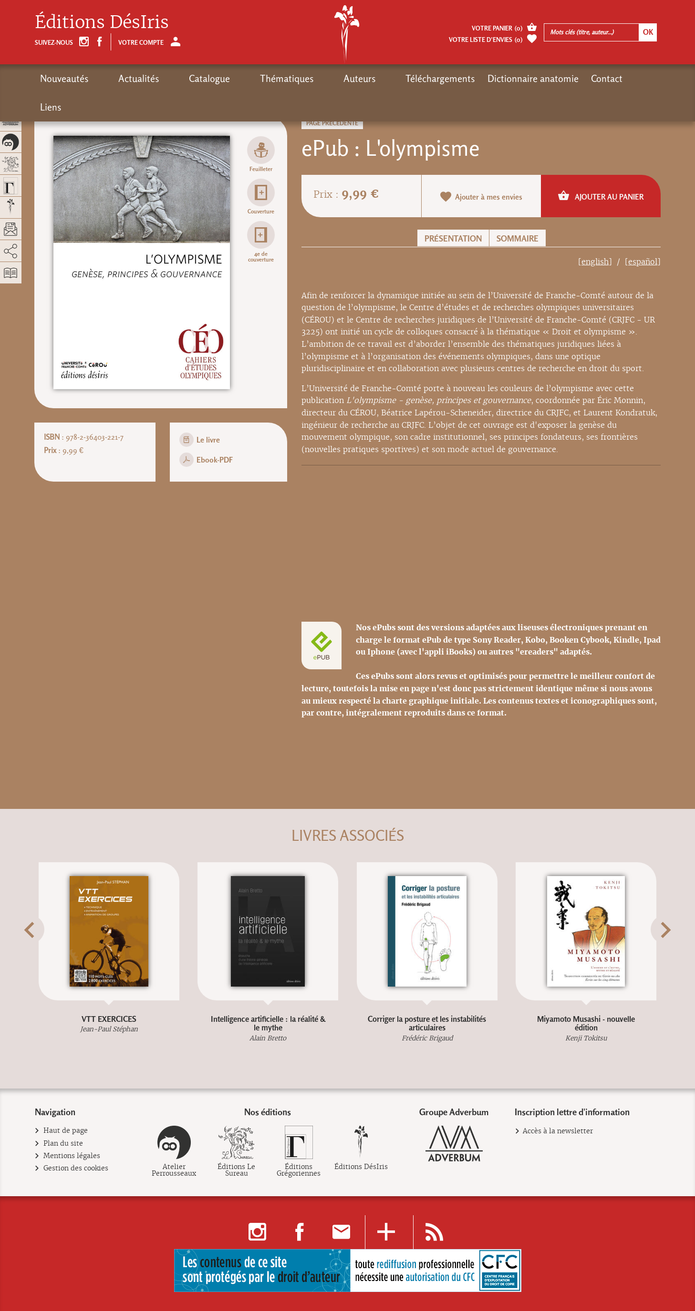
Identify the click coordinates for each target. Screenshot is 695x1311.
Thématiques (235, 78)
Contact (520, 78)
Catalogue (175, 78)
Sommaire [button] (518, 238)
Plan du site (63, 1143)
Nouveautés (64, 78)
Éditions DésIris (102, 22)
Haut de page (66, 1130)
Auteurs (290, 78)
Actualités (121, 78)
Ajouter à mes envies (481, 196)
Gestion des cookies (76, 1168)
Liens (559, 78)
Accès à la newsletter (558, 1131)
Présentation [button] (453, 238)
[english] (595, 262)
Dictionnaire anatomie (446, 78)
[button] (47, 953)
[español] (643, 262)
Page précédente (332, 123)
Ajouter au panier (600, 196)
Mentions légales (72, 1156)
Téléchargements (354, 78)
